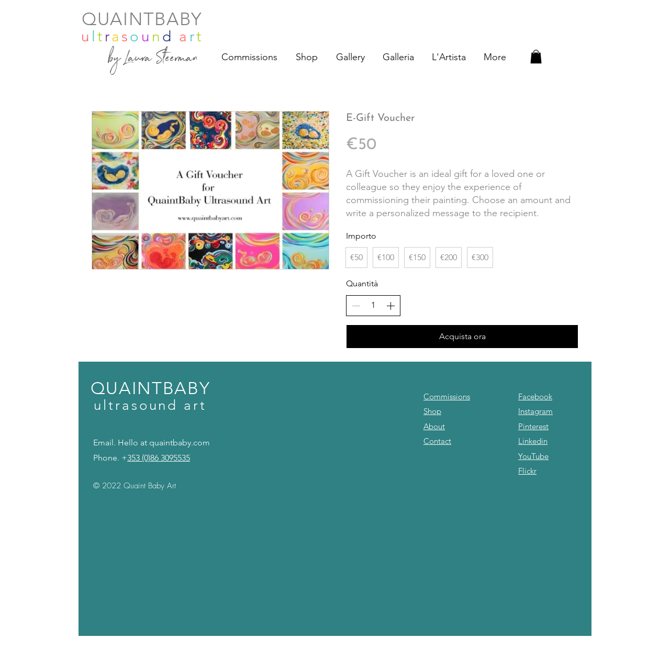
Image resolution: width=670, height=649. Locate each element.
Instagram (535, 411)
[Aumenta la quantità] (390, 306)
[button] (536, 56)
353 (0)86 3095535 (158, 458)
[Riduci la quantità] (356, 306)
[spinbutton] (373, 305)
